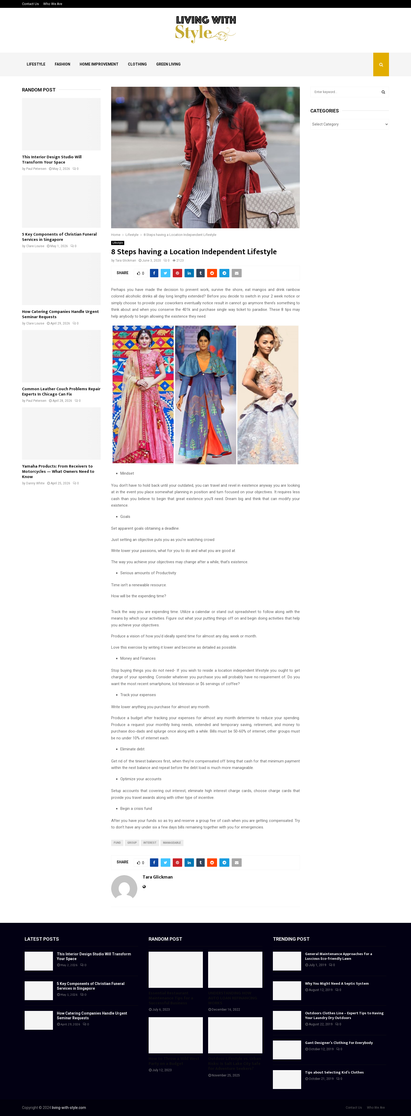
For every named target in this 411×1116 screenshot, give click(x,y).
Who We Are (52, 4)
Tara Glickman (125, 260)
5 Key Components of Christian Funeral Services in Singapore (59, 237)
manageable (172, 842)
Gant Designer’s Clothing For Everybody (339, 1043)
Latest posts (42, 939)
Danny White (35, 483)
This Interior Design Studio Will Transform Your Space (52, 160)
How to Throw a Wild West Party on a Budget (174, 1061)
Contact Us (30, 4)
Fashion (62, 64)
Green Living (168, 64)
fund (117, 842)
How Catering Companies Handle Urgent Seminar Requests (60, 314)
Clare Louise (35, 246)
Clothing (137, 64)
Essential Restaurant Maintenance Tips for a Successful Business (171, 998)
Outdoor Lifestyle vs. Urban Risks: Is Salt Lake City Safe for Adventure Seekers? (234, 1063)
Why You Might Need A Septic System (337, 983)
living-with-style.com (69, 1108)
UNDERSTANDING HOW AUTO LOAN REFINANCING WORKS (232, 998)
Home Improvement (99, 64)
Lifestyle (36, 64)
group (132, 842)
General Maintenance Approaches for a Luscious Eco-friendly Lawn (338, 956)
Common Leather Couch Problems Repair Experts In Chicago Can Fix (61, 392)
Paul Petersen (36, 169)
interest (149, 842)
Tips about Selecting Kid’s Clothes (334, 1072)
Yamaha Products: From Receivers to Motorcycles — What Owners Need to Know (58, 471)
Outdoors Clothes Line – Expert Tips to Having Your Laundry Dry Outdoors (344, 1015)
